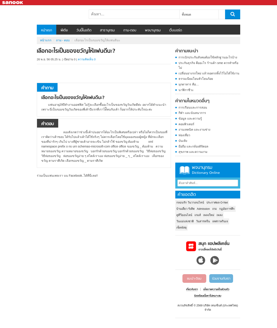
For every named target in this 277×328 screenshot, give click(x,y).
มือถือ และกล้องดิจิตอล (193, 146)
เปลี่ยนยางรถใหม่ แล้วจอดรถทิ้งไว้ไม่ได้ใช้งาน (209, 73)
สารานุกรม (107, 30)
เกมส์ (198, 215)
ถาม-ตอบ (129, 30)
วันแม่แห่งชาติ (185, 221)
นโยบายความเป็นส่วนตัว (216, 289)
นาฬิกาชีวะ (186, 90)
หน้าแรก (46, 30)
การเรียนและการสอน (193, 107)
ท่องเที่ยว (184, 135)
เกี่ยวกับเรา (192, 289)
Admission (203, 208)
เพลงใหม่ (208, 215)
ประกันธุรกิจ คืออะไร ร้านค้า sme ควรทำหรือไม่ (208, 65)
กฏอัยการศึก (227, 208)
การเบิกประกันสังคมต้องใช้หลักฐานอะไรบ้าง (208, 57)
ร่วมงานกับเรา (221, 278)
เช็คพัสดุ (181, 227)
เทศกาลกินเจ (220, 221)
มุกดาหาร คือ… (189, 84)
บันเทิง (183, 140)
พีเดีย (64, 30)
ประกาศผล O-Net (217, 202)
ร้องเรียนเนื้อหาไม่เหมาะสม (207, 296)
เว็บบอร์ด (175, 30)
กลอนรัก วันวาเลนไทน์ (190, 202)
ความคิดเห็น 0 (87, 59)
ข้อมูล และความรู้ (190, 118)
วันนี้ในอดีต (83, 30)
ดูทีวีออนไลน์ (184, 215)
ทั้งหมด (186, 14)
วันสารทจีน (203, 221)
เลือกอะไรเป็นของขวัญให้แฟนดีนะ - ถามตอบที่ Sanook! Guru (59, 15)
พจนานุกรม (153, 30)
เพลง (219, 215)
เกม (214, 208)
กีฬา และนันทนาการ (192, 113)
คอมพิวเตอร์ (186, 124)
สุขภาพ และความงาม (193, 152)
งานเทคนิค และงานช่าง (194, 129)
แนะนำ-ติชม (194, 278)
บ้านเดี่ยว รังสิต (185, 208)
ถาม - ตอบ (63, 40)
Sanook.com (13, 2)
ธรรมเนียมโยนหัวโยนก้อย (196, 78)
